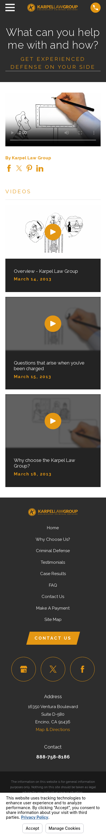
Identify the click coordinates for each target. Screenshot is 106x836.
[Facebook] (82, 669)
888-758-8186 (53, 757)
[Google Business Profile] (23, 669)
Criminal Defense (53, 550)
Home (53, 527)
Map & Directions (53, 729)
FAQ (53, 585)
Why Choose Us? (53, 539)
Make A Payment (53, 608)
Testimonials (53, 562)
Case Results (53, 573)
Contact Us (53, 596)
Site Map (53, 619)
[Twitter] (53, 669)
